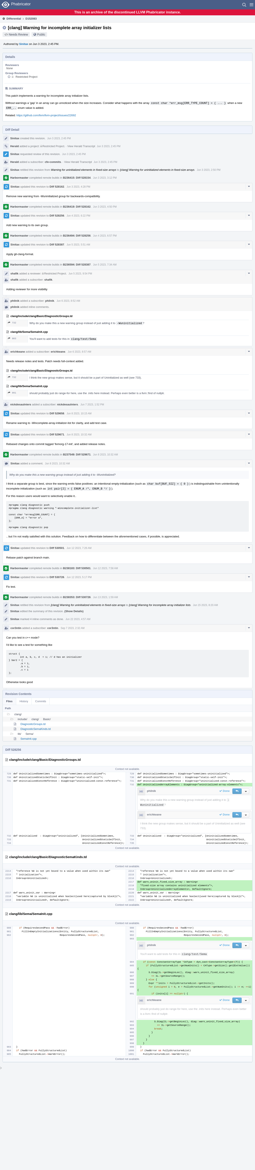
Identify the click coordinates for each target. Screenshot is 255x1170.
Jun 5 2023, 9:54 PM (80, 273)
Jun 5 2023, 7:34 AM (105, 264)
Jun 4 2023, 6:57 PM (105, 235)
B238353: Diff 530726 (77, 597)
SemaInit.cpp (28, 738)
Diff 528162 (57, 186)
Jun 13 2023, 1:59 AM (105, 597)
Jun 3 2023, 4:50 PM (105, 206)
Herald (14, 146)
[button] (251, 4)
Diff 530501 (57, 548)
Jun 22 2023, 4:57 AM (77, 619)
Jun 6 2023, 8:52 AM (68, 300)
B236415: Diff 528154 (77, 177)
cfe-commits (53, 162)
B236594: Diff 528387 (77, 264)
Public (41, 34)
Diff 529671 (57, 434)
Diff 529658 (57, 413)
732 (12, 322)
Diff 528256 (57, 215)
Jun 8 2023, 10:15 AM (79, 413)
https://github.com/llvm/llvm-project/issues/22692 (46, 115)
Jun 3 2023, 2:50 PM (208, 169)
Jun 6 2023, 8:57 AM (79, 351)
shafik (14, 273)
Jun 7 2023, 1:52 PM (92, 404)
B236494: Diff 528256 (77, 235)
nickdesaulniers (20, 404)
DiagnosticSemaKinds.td (35, 729)
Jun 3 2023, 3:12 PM (105, 177)
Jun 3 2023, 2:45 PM (59, 138)
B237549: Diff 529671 (77, 454)
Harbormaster (19, 177)
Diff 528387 (57, 244)
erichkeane (17, 351)
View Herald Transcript (81, 146)
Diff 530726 (57, 577)
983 (12, 338)
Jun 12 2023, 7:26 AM (79, 548)
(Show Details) (74, 611)
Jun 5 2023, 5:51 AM (78, 244)
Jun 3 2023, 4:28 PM (78, 186)
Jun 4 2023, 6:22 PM (78, 215)
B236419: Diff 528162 (77, 206)
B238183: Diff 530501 (77, 568)
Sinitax (23, 44)
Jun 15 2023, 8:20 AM (205, 605)
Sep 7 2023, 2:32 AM (73, 628)
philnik (14, 300)
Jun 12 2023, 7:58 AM (105, 568)
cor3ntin (15, 628)
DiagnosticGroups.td (33, 724)
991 (12, 392)
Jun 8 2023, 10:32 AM (79, 434)
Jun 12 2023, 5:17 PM (79, 577)
